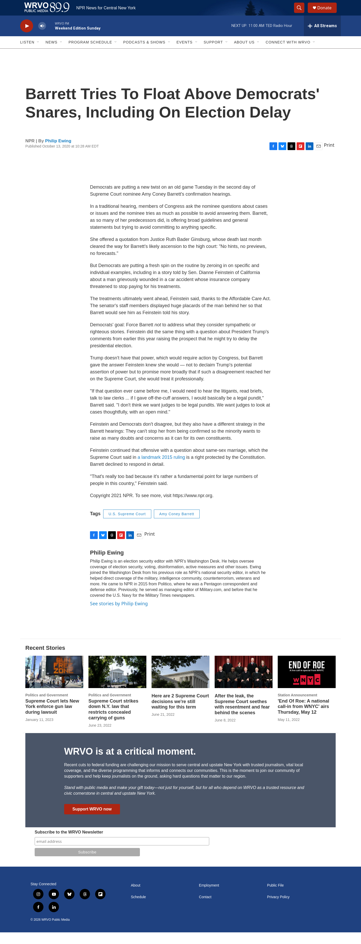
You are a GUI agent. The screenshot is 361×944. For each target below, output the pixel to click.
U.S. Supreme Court (127, 525)
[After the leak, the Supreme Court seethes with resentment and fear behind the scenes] (244, 683)
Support (213, 54)
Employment (209, 897)
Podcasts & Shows (144, 54)
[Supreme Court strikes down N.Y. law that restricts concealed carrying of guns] (117, 683)
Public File (275, 897)
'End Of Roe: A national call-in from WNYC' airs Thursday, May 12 (303, 718)
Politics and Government (46, 707)
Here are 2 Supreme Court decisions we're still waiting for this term (180, 713)
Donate (328, 13)
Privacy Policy (278, 909)
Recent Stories (45, 659)
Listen (27, 54)
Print (329, 156)
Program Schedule (90, 54)
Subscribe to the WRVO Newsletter (69, 844)
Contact (205, 909)
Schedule (138, 909)
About (135, 897)
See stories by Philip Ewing (119, 615)
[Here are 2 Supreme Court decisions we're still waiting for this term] (180, 683)
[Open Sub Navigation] (38, 54)
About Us (244, 54)
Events (185, 54)
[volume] (42, 37)
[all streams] (322, 37)
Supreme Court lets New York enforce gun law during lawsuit (52, 718)
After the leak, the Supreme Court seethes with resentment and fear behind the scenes (242, 716)
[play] (26, 38)
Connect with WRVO (288, 54)
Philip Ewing (58, 152)
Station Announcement (297, 707)
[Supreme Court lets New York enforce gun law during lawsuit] (54, 683)
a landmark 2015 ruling (162, 468)
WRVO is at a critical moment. (130, 763)
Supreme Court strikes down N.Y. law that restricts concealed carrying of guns (113, 721)
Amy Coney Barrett (176, 525)
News (51, 54)
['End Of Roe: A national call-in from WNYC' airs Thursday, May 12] (307, 683)
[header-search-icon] (301, 14)
